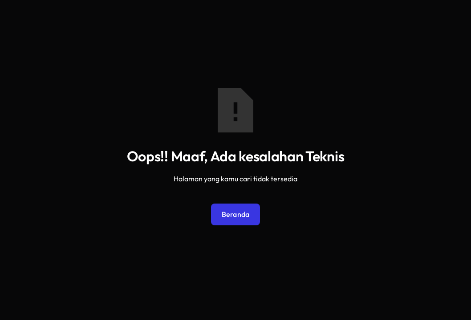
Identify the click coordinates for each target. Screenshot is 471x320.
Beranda (236, 214)
